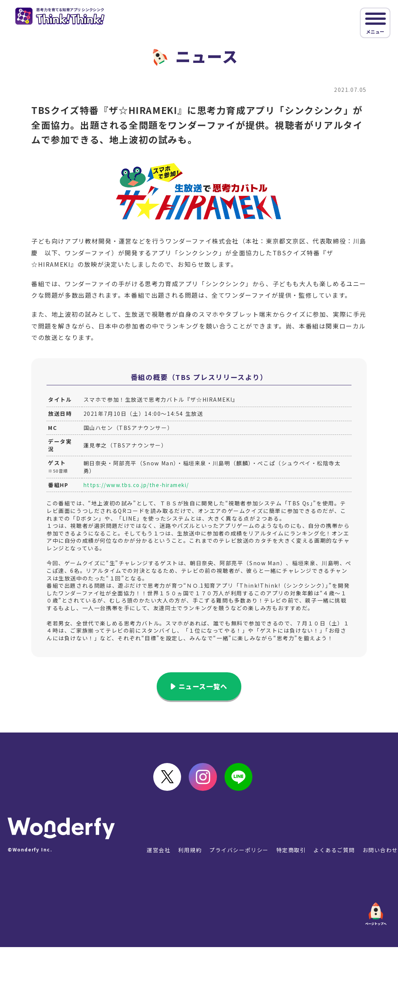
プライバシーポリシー (238, 853)
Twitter (164, 779)
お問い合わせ (380, 853)
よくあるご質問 (334, 853)
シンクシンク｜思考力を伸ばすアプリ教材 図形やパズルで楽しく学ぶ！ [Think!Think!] (62, 17)
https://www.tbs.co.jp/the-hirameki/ (139, 485)
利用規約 (189, 853)
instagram (203, 779)
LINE (241, 779)
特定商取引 (290, 853)
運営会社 (157, 853)
